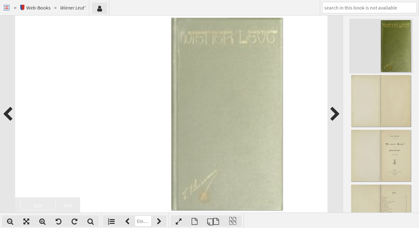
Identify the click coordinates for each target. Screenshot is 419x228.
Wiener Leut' (73, 7)
